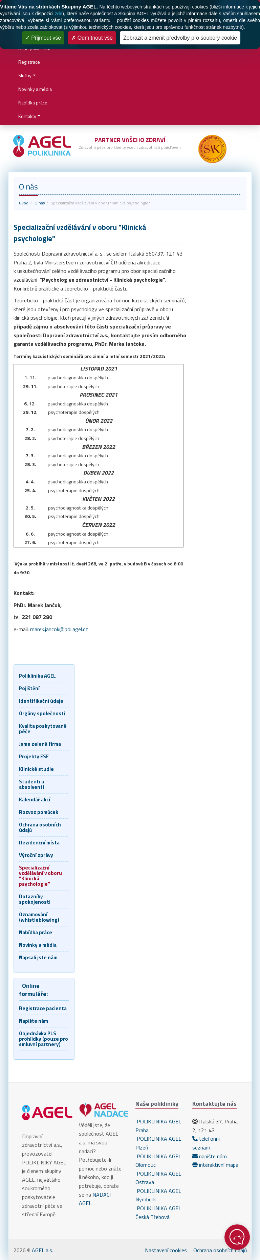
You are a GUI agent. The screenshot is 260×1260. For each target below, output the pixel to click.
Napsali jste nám (38, 957)
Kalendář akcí (34, 799)
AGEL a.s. (42, 1250)
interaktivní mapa (215, 1165)
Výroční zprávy (36, 855)
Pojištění (29, 688)
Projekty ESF (34, 756)
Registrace (29, 61)
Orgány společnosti (42, 713)
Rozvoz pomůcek (38, 812)
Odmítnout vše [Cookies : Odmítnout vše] (92, 38)
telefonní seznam (206, 1143)
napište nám (209, 1156)
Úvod (23, 203)
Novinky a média (35, 89)
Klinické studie (36, 769)
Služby (24, 75)
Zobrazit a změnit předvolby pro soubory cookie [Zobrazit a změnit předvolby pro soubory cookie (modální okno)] (180, 38)
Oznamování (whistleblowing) (39, 917)
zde (59, 13)
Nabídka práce (32, 102)
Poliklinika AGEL (37, 676)
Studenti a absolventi (31, 784)
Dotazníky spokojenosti (34, 899)
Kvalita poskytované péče (43, 728)
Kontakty (27, 116)
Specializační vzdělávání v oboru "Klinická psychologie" (40, 876)
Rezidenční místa (39, 842)
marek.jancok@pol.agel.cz (59, 629)
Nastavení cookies (166, 1250)
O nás (40, 203)
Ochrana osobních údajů (40, 827)
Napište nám (33, 1021)
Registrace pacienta (43, 1008)
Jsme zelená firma (40, 744)
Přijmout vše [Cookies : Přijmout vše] (43, 38)
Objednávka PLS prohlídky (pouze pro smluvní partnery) (43, 1038)
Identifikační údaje (41, 701)
